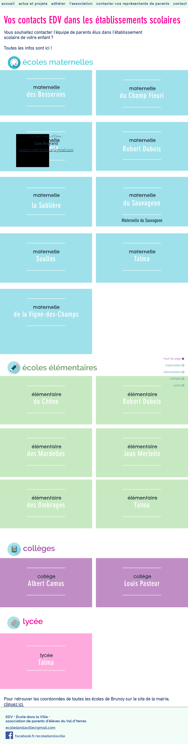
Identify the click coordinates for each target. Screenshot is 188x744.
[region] (46, 93)
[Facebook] (9, 735)
